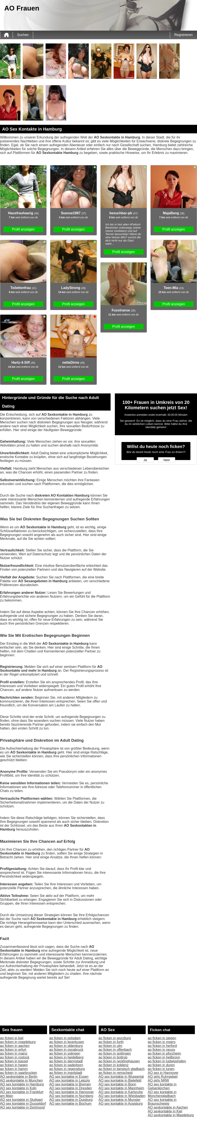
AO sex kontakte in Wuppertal (121, 1076)
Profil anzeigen (23, 229)
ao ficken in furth (111, 1042)
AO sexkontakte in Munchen (21, 1080)
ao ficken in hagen (14, 1065)
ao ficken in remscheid (116, 1073)
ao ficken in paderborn (66, 1065)
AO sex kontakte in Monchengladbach (162, 1094)
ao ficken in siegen (162, 1038)
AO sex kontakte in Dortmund (22, 1107)
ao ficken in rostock (14, 1057)
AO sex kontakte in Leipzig (69, 1080)
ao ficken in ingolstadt (65, 1073)
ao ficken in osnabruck (66, 1049)
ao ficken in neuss (161, 1049)
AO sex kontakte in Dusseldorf (23, 1103)
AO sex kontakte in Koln (18, 1088)
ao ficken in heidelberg (66, 1057)
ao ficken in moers (162, 1042)
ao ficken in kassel (14, 1061)
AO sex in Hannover (163, 1073)
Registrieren (183, 35)
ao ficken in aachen (15, 1046)
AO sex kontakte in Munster (120, 1100)
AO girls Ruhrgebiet (163, 1076)
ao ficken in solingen (64, 1053)
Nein (166, 460)
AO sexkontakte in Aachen (168, 1107)
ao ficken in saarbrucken (18, 1073)
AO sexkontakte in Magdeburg (171, 1115)
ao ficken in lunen (161, 1069)
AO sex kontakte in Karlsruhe (121, 1092)
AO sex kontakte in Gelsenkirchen (162, 1086)
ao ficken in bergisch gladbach (122, 1069)
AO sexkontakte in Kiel (165, 1111)
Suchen (23, 35)
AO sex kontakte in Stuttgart (21, 1100)
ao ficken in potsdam (65, 1038)
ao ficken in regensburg (67, 1069)
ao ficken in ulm (110, 1046)
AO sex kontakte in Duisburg (71, 1100)
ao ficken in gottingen (115, 1053)
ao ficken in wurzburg (115, 1038)
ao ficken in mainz (13, 1053)
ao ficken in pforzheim (164, 1053)
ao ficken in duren (161, 1065)
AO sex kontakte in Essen (68, 1076)
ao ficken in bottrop (113, 1057)
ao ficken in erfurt (13, 1049)
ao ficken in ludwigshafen (167, 1061)
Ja (145, 460)
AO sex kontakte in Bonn (117, 1084)
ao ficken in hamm (14, 1069)
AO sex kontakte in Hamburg (22, 1084)
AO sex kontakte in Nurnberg (71, 1096)
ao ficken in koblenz (114, 1065)
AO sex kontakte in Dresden (70, 1088)
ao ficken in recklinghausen (119, 1061)
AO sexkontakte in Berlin (18, 1076)
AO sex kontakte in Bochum (70, 1103)
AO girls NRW (158, 1080)
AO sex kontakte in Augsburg (121, 1103)
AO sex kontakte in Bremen (70, 1084)
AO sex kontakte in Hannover (71, 1092)
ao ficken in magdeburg (18, 1042)
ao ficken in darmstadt (66, 1061)
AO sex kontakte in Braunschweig (162, 1101)
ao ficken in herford (162, 1046)
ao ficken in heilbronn (164, 1057)
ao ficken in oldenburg (66, 1046)
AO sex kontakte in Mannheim (121, 1088)
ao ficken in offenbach (115, 1049)
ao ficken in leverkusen (66, 1042)
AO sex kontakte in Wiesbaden (122, 1096)
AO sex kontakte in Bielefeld (120, 1080)
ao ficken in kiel (11, 1038)
